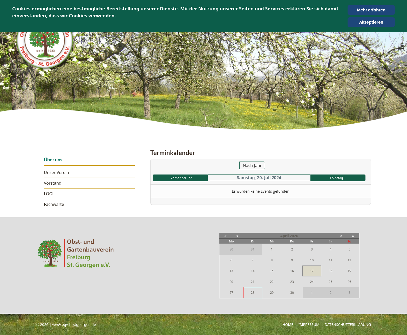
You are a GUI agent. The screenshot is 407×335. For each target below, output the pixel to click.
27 (231, 292)
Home (287, 324)
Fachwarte (54, 204)
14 (253, 271)
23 (292, 282)
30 (292, 292)
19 (349, 271)
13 (231, 271)
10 (312, 260)
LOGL (49, 194)
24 (312, 282)
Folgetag (336, 178)
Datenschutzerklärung (348, 324)
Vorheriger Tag (181, 178)
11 (330, 260)
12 (349, 260)
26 (349, 282)
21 (253, 282)
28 (253, 292)
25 (330, 282)
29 (272, 292)
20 (231, 282)
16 (292, 271)
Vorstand (53, 183)
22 (272, 282)
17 (312, 271)
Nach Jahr (252, 165)
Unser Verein (56, 172)
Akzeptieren (371, 22)
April (284, 235)
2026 (294, 235)
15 (272, 271)
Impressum (309, 324)
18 (331, 271)
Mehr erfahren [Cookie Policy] (371, 10)
